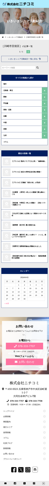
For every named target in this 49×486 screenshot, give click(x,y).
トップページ (8, 411)
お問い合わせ (24, 361)
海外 (5, 84)
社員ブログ (7, 443)
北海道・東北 (8, 90)
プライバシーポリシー (12, 459)
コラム (5, 142)
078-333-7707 (24, 346)
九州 (5, 135)
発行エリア (7, 427)
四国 (5, 129)
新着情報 (7, 448)
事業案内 (7, 422)
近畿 (5, 116)
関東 (5, 97)
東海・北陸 (7, 110)
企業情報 (7, 416)
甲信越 (5, 103)
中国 (5, 122)
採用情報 (7, 432)
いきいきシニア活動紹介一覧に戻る (24, 59)
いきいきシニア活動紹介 (15, 37)
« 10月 (6, 303)
